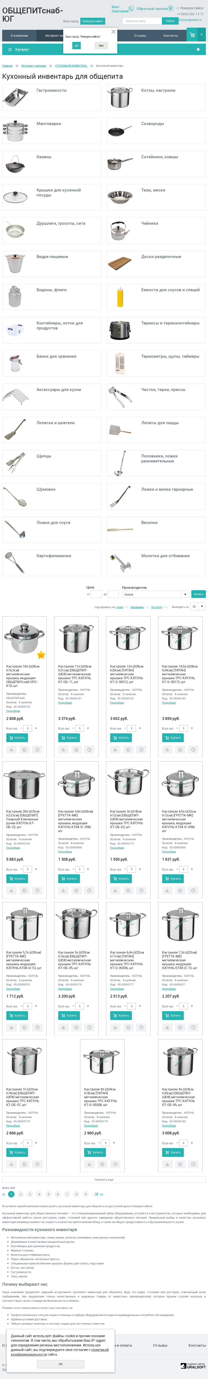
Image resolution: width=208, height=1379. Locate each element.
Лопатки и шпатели (56, 422)
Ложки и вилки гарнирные (167, 489)
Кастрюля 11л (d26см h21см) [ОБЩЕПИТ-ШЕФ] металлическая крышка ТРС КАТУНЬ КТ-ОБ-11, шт (74, 674)
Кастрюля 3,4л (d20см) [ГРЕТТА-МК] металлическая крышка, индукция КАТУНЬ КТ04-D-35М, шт (75, 821)
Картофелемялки (54, 555)
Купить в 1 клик (24, 750)
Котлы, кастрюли (158, 90)
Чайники (149, 223)
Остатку (156, 607)
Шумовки (46, 489)
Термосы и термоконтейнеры (170, 323)
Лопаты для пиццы (160, 422)
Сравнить (11, 750)
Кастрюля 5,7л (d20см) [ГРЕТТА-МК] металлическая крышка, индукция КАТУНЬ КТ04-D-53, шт (24, 960)
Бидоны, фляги (52, 290)
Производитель (134, 587)
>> (101, 1194)
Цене (119, 607)
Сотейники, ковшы (159, 157)
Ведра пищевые (52, 256)
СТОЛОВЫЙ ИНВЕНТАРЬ (71, 66)
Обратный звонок (152, 8)
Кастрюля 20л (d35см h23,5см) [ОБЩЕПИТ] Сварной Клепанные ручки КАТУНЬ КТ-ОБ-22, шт (22, 819)
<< (3, 1194)
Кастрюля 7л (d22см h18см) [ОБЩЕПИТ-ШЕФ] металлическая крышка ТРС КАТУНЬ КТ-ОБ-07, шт (22, 1097)
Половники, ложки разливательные (159, 458)
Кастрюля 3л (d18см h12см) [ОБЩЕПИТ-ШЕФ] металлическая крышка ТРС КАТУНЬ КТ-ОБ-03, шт (126, 819)
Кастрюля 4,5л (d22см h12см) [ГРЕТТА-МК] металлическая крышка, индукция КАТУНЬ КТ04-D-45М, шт (179, 821)
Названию (137, 607)
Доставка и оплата (115, 1345)
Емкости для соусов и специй (170, 290)
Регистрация (120, 11)
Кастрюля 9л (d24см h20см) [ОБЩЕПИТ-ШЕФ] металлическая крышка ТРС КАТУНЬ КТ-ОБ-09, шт (178, 1097)
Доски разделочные (161, 256)
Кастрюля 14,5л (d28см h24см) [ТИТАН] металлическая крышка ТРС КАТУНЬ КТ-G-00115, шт (180, 674)
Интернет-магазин (58, 35)
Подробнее (13, 711)
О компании (19, 35)
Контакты (171, 35)
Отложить (37, 750)
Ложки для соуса (53, 522)
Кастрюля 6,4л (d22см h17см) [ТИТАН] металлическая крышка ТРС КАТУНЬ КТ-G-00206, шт (127, 960)
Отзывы (140, 35)
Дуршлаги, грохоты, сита (61, 223)
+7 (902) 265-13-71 (190, 14)
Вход (115, 6)
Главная (7, 66)
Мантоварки (49, 123)
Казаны (44, 157)
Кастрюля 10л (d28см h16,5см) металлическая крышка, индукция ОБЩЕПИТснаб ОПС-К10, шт (22, 676)
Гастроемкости (51, 90)
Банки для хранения (56, 356)
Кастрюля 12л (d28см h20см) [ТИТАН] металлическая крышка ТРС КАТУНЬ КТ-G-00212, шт (126, 674)
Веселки (149, 522)
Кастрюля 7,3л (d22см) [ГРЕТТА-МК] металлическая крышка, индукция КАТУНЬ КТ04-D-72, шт (179, 960)
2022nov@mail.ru (189, 20)
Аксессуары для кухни (59, 389)
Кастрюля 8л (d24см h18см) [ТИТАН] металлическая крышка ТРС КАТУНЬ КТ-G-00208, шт (100, 1097)
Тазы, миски (153, 190)
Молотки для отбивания (165, 555)
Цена (90, 587)
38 (96, 1194)
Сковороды (152, 123)
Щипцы (44, 456)
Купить (20, 737)
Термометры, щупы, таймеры (170, 356)
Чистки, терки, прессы (163, 389)
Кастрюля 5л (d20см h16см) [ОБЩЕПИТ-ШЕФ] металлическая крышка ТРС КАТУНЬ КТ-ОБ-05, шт (74, 960)
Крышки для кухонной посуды (59, 192)
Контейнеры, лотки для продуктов (60, 325)
